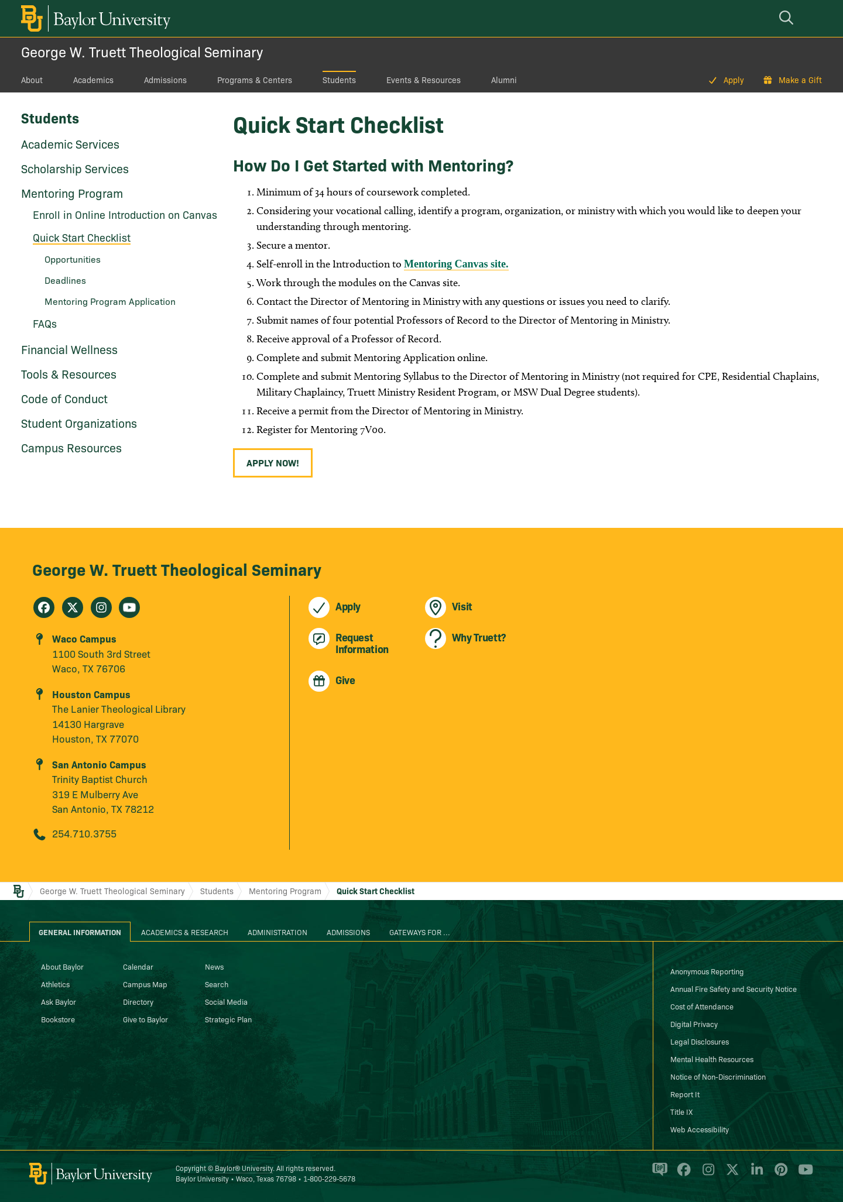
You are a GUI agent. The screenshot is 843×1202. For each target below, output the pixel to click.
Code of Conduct (64, 398)
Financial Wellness (69, 349)
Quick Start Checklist (82, 237)
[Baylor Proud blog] (658, 1174)
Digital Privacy (694, 1023)
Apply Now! (272, 462)
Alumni (504, 79)
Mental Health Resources (711, 1058)
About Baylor (62, 966)
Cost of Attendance (702, 1006)
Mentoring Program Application (110, 300)
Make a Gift (800, 79)
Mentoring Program (72, 192)
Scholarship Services (75, 168)
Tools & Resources (68, 373)
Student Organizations (79, 422)
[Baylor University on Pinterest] (779, 1174)
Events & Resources (423, 79)
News (214, 966)
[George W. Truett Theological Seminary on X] (72, 607)
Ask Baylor (58, 1001)
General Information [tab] (80, 931)
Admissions (165, 79)
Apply (734, 79)
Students (339, 79)
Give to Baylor (145, 1019)
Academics (93, 79)
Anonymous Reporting (707, 971)
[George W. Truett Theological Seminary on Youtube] (129, 607)
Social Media (226, 1001)
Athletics (55, 983)
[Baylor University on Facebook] (682, 1174)
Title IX (681, 1111)
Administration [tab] (277, 931)
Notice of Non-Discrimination (718, 1076)
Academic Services (70, 143)
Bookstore (58, 1019)
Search (216, 983)
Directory (138, 1001)
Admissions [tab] (348, 931)
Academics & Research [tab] (184, 931)
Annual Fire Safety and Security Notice (733, 988)
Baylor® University (244, 1168)
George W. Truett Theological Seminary (142, 51)
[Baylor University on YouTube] (802, 1174)
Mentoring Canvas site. (456, 264)
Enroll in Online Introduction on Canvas (125, 214)
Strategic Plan (228, 1019)
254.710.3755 (84, 833)
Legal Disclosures (699, 1041)
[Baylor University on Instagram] (706, 1174)
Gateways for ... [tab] (419, 931)
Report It (685, 1093)
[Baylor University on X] (730, 1174)
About (32, 79)
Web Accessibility (699, 1129)
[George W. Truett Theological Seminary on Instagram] (101, 607)
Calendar (138, 966)
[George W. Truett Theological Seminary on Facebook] (44, 607)
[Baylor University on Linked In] (755, 1174)
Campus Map (145, 983)
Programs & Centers (254, 79)
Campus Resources (71, 447)
